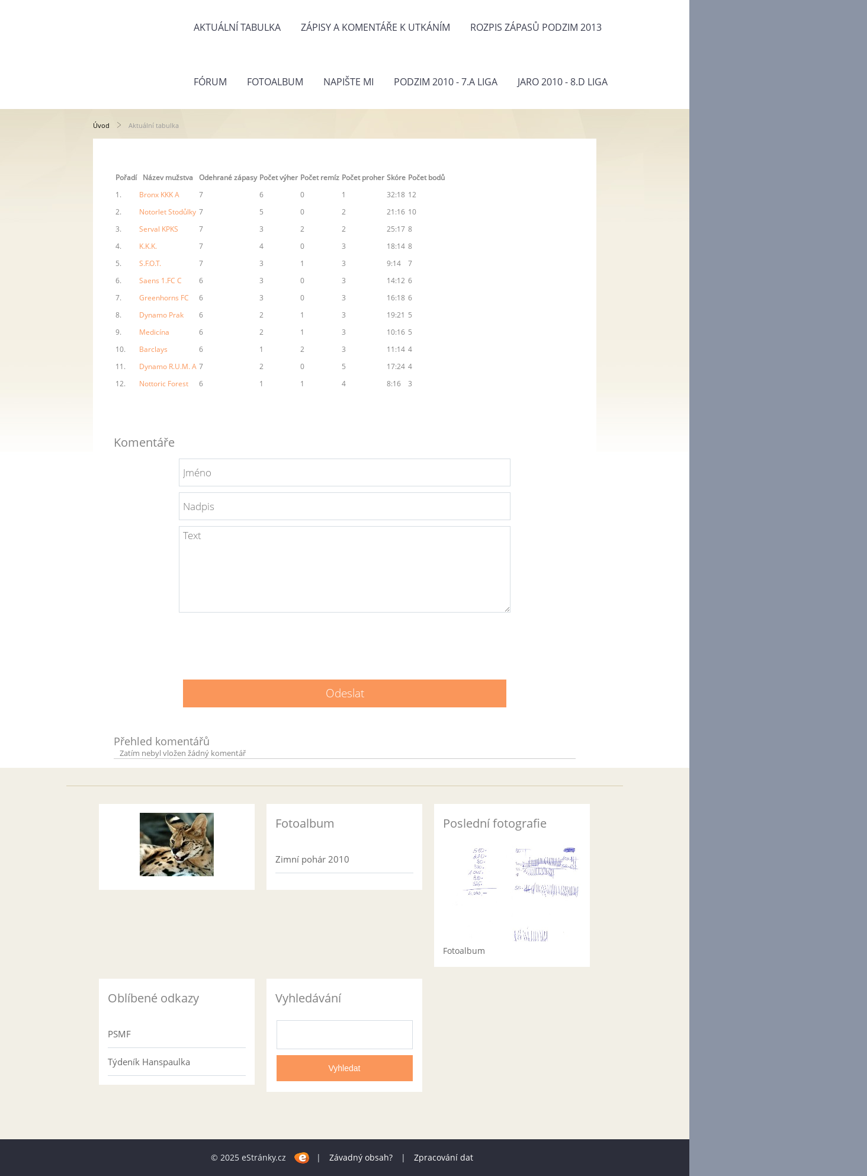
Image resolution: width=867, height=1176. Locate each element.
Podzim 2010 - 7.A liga (445, 81)
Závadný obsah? (361, 1157)
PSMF (119, 1034)
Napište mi (348, 81)
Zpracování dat (443, 1157)
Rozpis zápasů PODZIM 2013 (536, 27)
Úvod (101, 125)
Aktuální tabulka (237, 27)
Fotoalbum (275, 81)
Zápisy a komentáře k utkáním (375, 27)
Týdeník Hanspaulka (149, 1062)
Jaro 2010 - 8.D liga (563, 81)
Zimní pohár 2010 (312, 859)
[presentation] (345, 642)
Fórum (210, 81)
